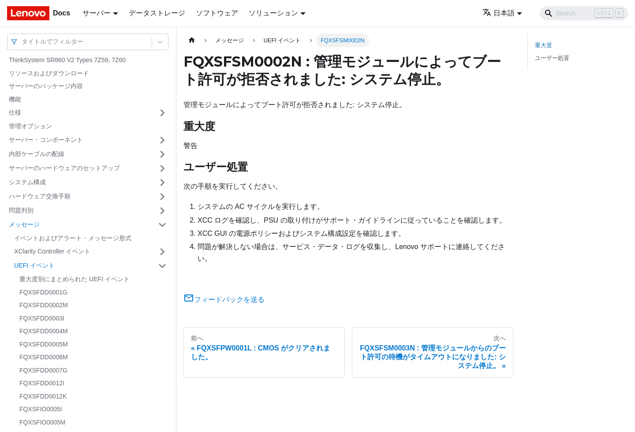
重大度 (543, 45)
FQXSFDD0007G (43, 370)
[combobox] (22, 42)
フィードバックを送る (224, 299)
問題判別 (21, 210)
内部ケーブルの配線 (36, 153)
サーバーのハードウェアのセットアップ (64, 167)
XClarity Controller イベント (52, 251)
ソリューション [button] (273, 13)
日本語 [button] (498, 13)
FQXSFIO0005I (40, 409)
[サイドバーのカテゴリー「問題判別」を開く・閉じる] (162, 211)
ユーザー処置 (552, 58)
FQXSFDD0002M (43, 305)
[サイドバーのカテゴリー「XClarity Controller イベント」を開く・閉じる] (162, 252)
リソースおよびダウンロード (49, 73)
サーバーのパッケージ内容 (46, 85)
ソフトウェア (217, 13)
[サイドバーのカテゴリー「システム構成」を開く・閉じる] (162, 182)
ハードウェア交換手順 (40, 196)
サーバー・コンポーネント (46, 139)
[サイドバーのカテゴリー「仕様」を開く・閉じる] (162, 113)
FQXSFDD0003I (41, 318)
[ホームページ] (191, 40)
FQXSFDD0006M (43, 357)
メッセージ (24, 224)
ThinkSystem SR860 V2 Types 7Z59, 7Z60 (67, 59)
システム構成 (27, 182)
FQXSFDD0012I (41, 383)
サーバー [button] (96, 13)
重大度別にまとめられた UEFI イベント (74, 279)
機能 (15, 99)
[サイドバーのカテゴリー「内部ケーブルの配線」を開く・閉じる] (162, 154)
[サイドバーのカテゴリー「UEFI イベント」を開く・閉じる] (162, 266)
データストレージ (157, 13)
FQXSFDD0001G (43, 292)
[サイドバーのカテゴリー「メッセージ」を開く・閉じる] (162, 225)
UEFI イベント (34, 265)
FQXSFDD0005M (43, 344)
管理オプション (30, 126)
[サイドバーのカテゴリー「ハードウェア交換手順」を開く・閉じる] (162, 197)
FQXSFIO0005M (42, 422)
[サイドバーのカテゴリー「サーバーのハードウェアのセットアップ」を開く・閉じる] (162, 168)
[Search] (584, 13)
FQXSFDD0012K (43, 396)
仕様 (15, 112)
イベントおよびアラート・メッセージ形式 (72, 238)
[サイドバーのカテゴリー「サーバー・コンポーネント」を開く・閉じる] (162, 140)
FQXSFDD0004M (43, 331)
